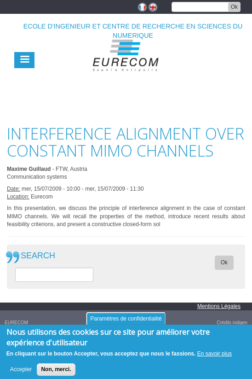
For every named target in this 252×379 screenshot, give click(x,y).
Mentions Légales (219, 306)
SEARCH (38, 255)
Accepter (21, 373)
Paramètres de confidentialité (125, 322)
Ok (234, 7)
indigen (240, 322)
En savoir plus (214, 357)
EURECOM (16, 322)
